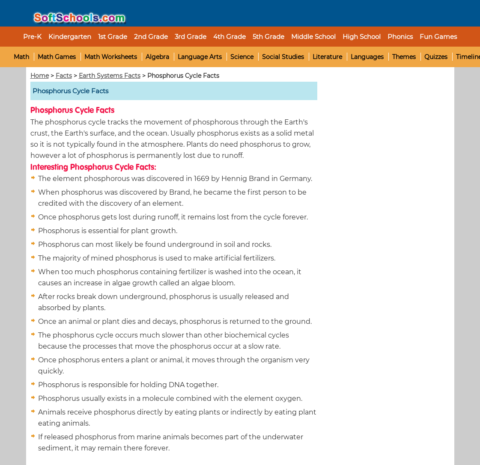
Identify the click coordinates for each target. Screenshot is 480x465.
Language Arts (200, 57)
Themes (404, 57)
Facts (64, 76)
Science (241, 57)
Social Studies (283, 57)
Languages (367, 57)
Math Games (57, 57)
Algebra (157, 57)
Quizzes (435, 57)
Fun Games (438, 37)
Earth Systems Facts (109, 76)
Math (21, 57)
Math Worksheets (110, 57)
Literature (327, 57)
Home (39, 76)
